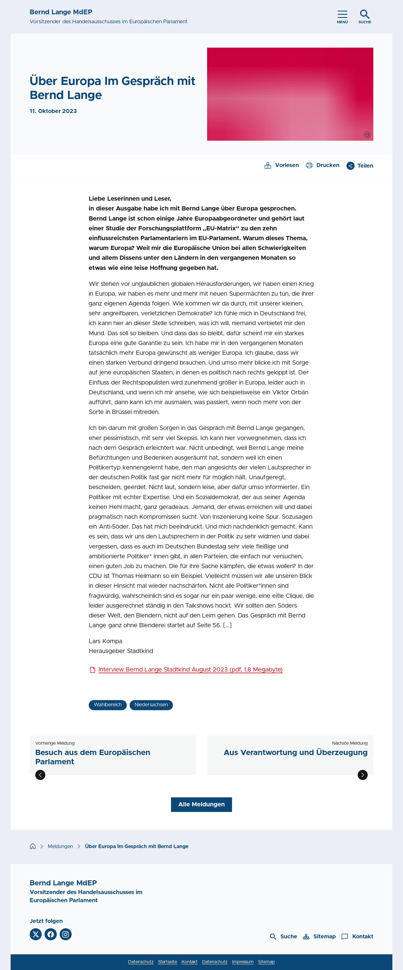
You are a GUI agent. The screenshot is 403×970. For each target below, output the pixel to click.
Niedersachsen (151, 704)
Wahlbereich (108, 704)
